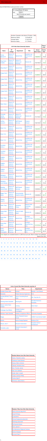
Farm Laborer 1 (16, 426)
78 (11, 258)
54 (29, 251)
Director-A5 (28, 116)
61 (4, 254)
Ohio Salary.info (6, 2)
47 (7, 251)
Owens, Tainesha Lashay (18, 358)
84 (29, 258)
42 (39, 247)
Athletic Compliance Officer (23, 313)
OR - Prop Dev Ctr (36, 297)
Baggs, (2, 317)
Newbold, (3, 294)
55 (33, 251)
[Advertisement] (23, 25)
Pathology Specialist (17, 421)
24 (29, 243)
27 (39, 243)
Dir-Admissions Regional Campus (21, 429)
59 (45, 251)
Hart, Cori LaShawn (17, 370)
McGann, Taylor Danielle (7, 313)
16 (4, 243)
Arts (33, 310)
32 (7, 247)
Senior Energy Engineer (22, 320)
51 (20, 251)
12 (30, 239)
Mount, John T (4, 323)
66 (20, 254)
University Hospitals (37, 313)
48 (11, 251)
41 (36, 247)
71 (36, 254)
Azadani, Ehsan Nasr (6, 291)
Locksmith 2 (15, 416)
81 (20, 258)
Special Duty (19, 56)
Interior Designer (16, 432)
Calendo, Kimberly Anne (18, 365)
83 (26, 258)
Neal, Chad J (4, 98)
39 (29, 247)
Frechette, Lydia (5, 328)
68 (26, 254)
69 (29, 254)
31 (4, 247)
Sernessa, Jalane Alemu (18, 380)
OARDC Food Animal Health (39, 317)
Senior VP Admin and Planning (18, 62)
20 (17, 243)
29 (45, 243)
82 (23, 258)
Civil (33, 294)
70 (33, 254)
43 (42, 247)
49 (14, 251)
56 (36, 251)
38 (26, 247)
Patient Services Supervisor (23, 294)
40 (33, 247)
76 (4, 258)
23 (26, 243)
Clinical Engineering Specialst (20, 419)
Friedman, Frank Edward (18, 360)
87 (39, 258)
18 (11, 243)
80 (17, 258)
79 (14, 258)
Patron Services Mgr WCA (19, 411)
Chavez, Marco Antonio (18, 363)
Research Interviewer (21, 323)
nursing (18, 306)
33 (11, 247)
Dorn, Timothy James (17, 368)
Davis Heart (35, 306)
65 (17, 254)
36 (20, 247)
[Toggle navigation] (44, 2)
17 (7, 243)
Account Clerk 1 (16, 434)
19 (14, 243)
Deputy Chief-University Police (28, 206)
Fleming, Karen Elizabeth (7, 301)
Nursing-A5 (18, 301)
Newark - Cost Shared (37, 291)
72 (39, 254)
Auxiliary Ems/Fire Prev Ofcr (29, 218)
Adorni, (2, 320)
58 (42, 251)
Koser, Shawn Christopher (4, 230)
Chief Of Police (16, 414)
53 (26, 251)
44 (45, 247)
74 (45, 254)
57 (39, 251)
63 (11, 254)
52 (23, 251)
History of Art (35, 320)
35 (17, 247)
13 (33, 239)
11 (27, 239)
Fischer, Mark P (16, 378)
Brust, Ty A (3, 128)
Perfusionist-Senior (17, 424)
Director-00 (28, 62)
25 (33, 243)
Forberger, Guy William (6, 310)
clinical (17, 291)
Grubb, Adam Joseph (17, 373)
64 (14, 254)
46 (4, 251)
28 (42, 243)
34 (14, 247)
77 (7, 258)
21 (20, 243)
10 (24, 239)
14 (36, 239)
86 (36, 258)
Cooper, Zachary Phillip (18, 375)
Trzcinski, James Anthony (3, 116)
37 (23, 247)
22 (23, 243)
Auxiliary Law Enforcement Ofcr (28, 56)
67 (23, 254)
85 (33, 258)
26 (36, 243)
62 (7, 254)
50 (17, 251)
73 (42, 254)
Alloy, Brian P (4, 68)
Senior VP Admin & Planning (11, 56)
